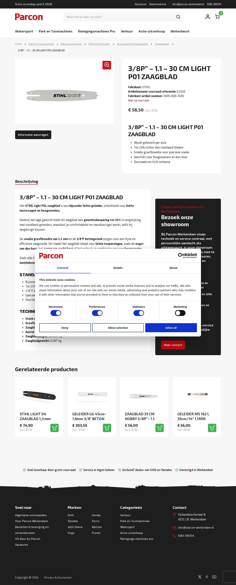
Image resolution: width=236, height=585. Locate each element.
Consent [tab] (62, 267)
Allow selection (118, 327)
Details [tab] (118, 267)
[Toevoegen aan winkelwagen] (54, 428)
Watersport (24, 31)
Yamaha (73, 521)
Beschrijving (28, 181)
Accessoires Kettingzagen (132, 44)
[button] (105, 66)
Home (18, 44)
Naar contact (173, 345)
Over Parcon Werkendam (31, 521)
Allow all (171, 327)
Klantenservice (157, 4)
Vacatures (140, 4)
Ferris (95, 521)
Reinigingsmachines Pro (96, 31)
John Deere (75, 527)
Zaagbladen (162, 44)
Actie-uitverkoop (151, 31)
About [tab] (173, 267)
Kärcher (97, 527)
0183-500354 (214, 4)
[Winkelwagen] (217, 16)
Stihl (71, 515)
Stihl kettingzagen (99, 44)
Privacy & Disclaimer (58, 577)
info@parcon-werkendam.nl (188, 4)
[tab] (28, 182)
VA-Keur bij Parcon (27, 538)
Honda (96, 515)
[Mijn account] (207, 16)
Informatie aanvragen (33, 135)
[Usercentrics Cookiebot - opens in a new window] (181, 255)
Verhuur (127, 31)
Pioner (96, 532)
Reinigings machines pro (136, 538)
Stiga (71, 532)
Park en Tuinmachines (55, 31)
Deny (65, 327)
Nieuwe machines (71, 44)
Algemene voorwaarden (31, 515)
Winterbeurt (180, 31)
